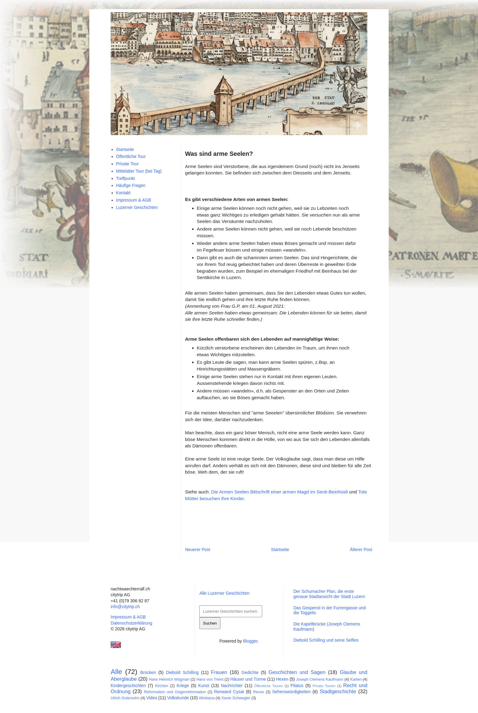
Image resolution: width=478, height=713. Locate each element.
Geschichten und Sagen (297, 672)
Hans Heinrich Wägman (169, 679)
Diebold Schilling (182, 672)
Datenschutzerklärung (131, 623)
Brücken (148, 672)
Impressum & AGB (133, 200)
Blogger (250, 641)
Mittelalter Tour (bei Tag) (139, 171)
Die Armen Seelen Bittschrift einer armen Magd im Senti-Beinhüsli (279, 491)
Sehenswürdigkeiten (291, 691)
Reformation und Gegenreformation (175, 692)
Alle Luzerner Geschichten (224, 593)
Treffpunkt (125, 178)
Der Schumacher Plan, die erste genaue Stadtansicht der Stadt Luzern (329, 594)
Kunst (203, 685)
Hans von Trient (209, 679)
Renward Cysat (229, 691)
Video (151, 697)
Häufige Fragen (131, 185)
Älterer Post (361, 549)
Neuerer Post (197, 549)
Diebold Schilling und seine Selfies (325, 640)
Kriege (183, 685)
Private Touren (324, 686)
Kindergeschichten (128, 685)
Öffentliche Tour (131, 156)
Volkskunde (178, 697)
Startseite (280, 549)
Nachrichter (232, 685)
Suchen (210, 623)
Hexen (282, 679)
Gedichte (250, 672)
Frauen (219, 672)
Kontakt (123, 192)
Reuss (258, 692)
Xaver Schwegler (235, 698)
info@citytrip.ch (125, 606)
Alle (116, 671)
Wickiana (206, 698)
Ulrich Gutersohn (125, 698)
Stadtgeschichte (338, 691)
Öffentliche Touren (268, 686)
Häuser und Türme (248, 679)
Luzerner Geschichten (137, 207)
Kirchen (161, 686)
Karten (356, 679)
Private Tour (127, 163)
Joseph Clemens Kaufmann (319, 679)
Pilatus (297, 685)
